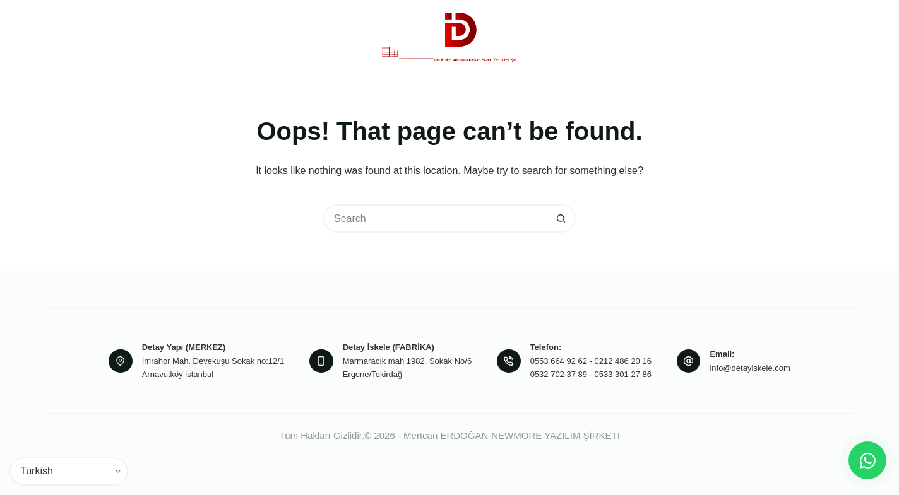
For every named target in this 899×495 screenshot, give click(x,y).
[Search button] (561, 218)
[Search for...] (435, 218)
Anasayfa (151, 36)
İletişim (717, 36)
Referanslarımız (649, 36)
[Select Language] (68, 471)
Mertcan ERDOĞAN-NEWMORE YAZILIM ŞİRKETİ (511, 435)
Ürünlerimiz (314, 37)
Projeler (576, 36)
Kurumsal (228, 37)
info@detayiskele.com (750, 368)
